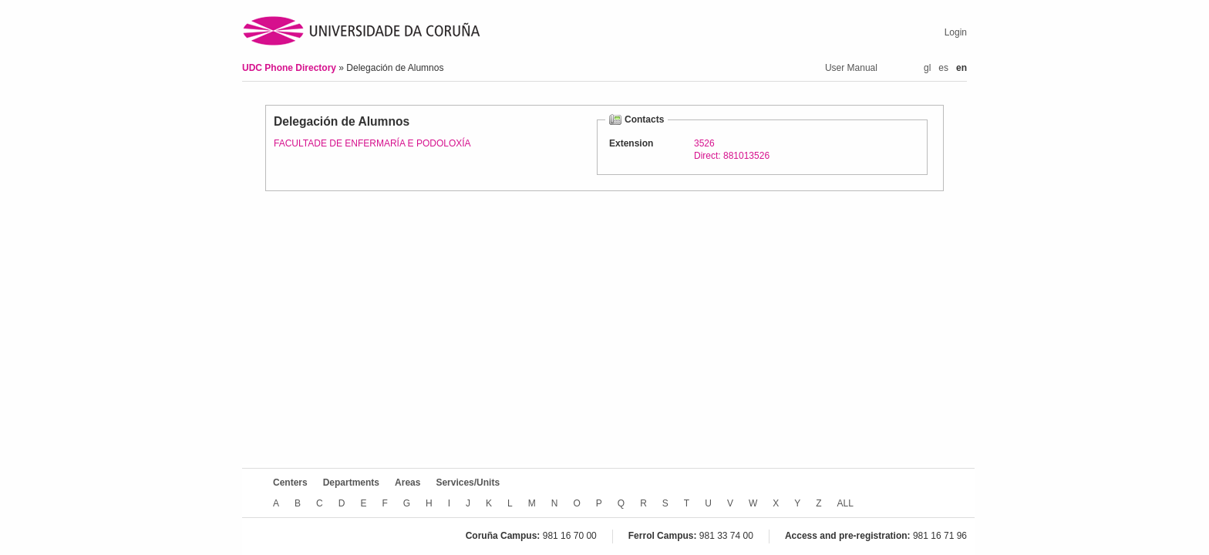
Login (956, 32)
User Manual (851, 67)
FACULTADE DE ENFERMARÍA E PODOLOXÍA (372, 143)
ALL (845, 503)
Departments (351, 482)
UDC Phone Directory (290, 67)
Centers (290, 482)
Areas (407, 482)
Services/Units (468, 482)
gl (927, 67)
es (943, 67)
